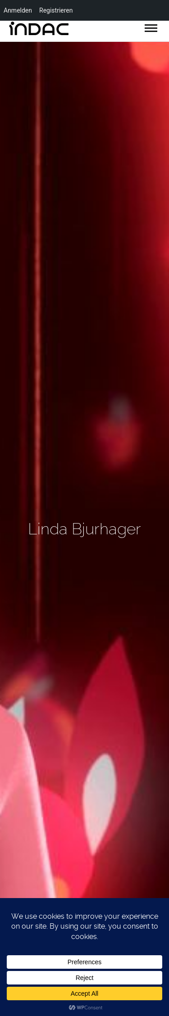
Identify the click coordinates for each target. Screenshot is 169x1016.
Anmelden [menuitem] (18, 10)
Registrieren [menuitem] (56, 10)
